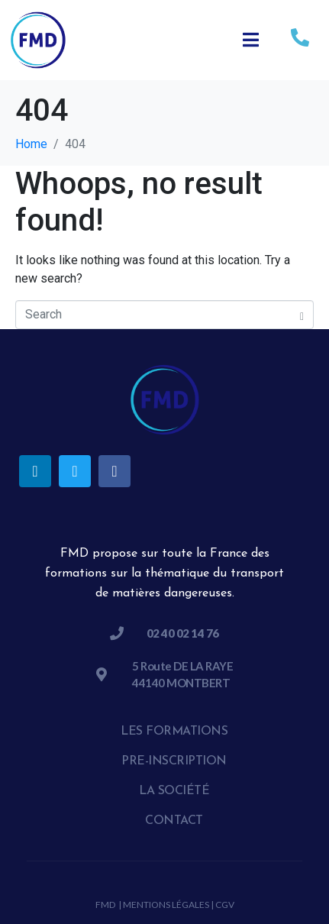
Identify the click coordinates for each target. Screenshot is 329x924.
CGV (224, 904)
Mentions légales (166, 904)
